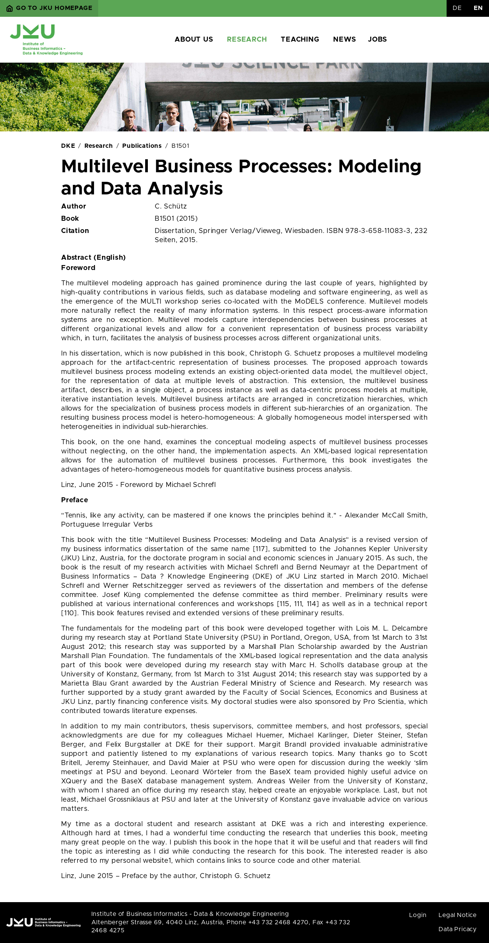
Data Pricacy (458, 929)
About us (194, 39)
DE (457, 8)
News (344, 39)
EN (478, 8)
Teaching (300, 39)
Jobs (377, 39)
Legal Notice (458, 915)
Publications (142, 146)
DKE (68, 146)
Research (247, 39)
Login (417, 915)
